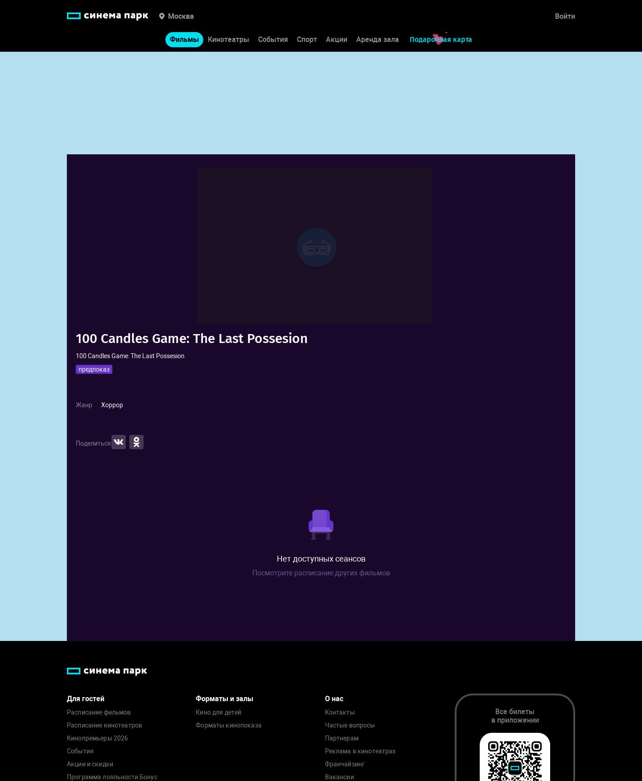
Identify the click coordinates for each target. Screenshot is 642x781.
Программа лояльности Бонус (112, 777)
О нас (334, 698)
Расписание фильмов (99, 712)
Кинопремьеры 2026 (97, 738)
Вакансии (339, 777)
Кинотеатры (228, 39)
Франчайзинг (345, 764)
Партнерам (341, 738)
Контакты (340, 712)
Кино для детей (218, 712)
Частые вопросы (350, 725)
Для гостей (85, 698)
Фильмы (184, 39)
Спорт (307, 39)
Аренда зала (377, 39)
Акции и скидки (90, 764)
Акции (336, 39)
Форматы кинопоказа (229, 725)
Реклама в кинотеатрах (360, 751)
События (273, 39)
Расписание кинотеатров (104, 725)
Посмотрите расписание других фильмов (321, 573)
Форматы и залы (224, 698)
